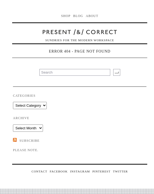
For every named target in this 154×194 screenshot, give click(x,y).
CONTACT (39, 171)
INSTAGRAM (80, 171)
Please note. (25, 150)
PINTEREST (101, 171)
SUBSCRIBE (29, 141)
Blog (78, 16)
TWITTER (120, 171)
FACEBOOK (59, 171)
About (92, 16)
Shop (66, 16)
